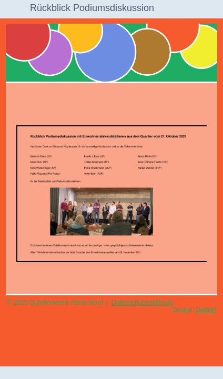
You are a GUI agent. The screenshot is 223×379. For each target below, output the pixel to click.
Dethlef (206, 310)
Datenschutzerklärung (142, 302)
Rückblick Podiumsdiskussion (92, 8)
